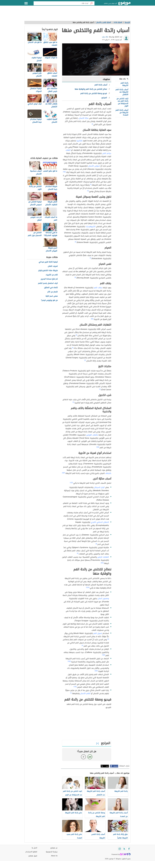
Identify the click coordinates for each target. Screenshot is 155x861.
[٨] (72, 347)
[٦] (90, 258)
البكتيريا (79, 140)
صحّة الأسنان (83, 118)
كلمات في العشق (51, 287)
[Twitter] (124, 849)
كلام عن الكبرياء (52, 274)
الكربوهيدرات (90, 226)
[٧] (76, 335)
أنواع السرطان (99, 487)
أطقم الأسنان (85, 693)
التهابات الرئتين (103, 557)
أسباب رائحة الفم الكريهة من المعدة (121, 112)
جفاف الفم (98, 287)
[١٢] (87, 587)
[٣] (63, 172)
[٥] (75, 242)
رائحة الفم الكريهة (124, 84)
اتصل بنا (34, 847)
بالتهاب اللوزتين (92, 435)
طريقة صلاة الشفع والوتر (48, 270)
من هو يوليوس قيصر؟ (49, 300)
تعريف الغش (53, 266)
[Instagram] (119, 849)
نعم (89, 756)
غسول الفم (97, 633)
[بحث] (91, 3)
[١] (92, 124)
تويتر (107, 766)
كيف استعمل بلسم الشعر (48, 283)
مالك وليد (105, 36)
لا (83, 756)
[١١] (96, 544)
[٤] (91, 184)
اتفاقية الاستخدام (31, 851)
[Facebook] (129, 849)
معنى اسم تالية (52, 296)
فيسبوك (115, 766)
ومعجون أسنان (103, 598)
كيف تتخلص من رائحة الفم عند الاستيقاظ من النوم (122, 102)
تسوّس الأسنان (94, 166)
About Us (54, 855)
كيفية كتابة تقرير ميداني (48, 262)
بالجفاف (108, 473)
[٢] (65, 172)
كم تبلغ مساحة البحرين (49, 279)
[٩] (73, 402)
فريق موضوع (32, 855)
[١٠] (70, 482)
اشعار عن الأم (52, 291)
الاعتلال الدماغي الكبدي (100, 522)
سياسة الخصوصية (51, 851)
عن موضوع (53, 847)
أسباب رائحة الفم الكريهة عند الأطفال (121, 92)
